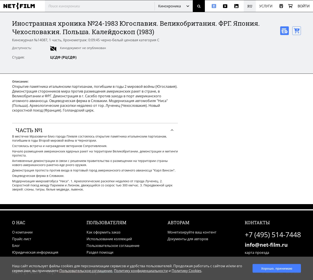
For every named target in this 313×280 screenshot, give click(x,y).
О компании (22, 232)
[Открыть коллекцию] (281, 6)
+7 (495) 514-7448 (273, 234)
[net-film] (20, 6)
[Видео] (225, 6)
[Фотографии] (237, 6)
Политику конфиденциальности (141, 270)
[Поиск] (199, 6)
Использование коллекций (109, 239)
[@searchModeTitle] (98, 6)
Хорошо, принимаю (276, 268)
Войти (304, 6)
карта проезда (257, 252)
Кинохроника (169, 6)
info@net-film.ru (266, 244)
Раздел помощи (100, 252)
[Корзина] (290, 6)
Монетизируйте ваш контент (192, 232)
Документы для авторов (188, 239)
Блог (16, 245)
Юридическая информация (35, 252)
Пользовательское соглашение (113, 245)
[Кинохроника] (212, 6)
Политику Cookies (186, 270)
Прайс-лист (21, 239)
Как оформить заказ (103, 232)
